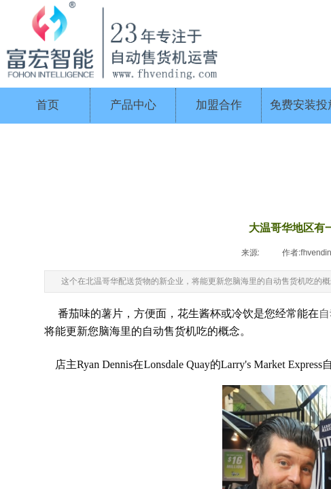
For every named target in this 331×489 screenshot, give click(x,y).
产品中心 (133, 104)
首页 (47, 104)
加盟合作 (219, 104)
